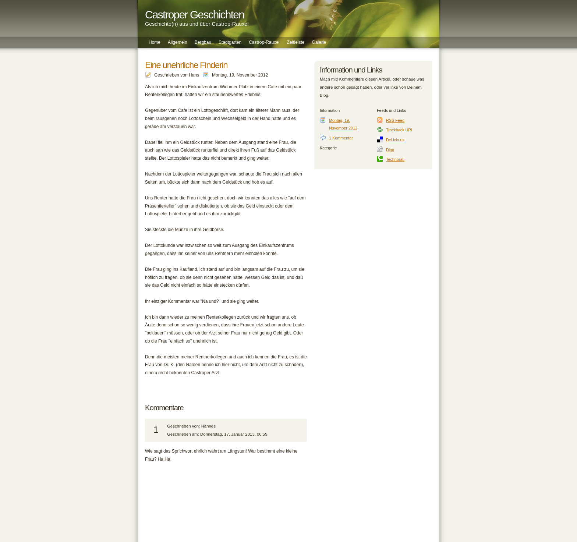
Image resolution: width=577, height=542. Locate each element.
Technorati (395, 159)
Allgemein (177, 42)
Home (154, 42)
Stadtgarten (230, 42)
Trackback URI (399, 130)
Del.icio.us (395, 140)
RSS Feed (395, 120)
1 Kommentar (341, 138)
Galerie (319, 42)
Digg (390, 150)
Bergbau (203, 42)
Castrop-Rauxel (264, 42)
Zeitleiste (296, 42)
